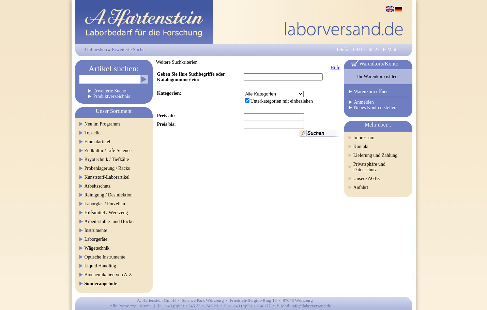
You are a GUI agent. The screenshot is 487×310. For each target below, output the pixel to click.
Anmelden (364, 102)
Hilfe (335, 67)
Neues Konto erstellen (375, 107)
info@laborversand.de (311, 305)
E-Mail (389, 49)
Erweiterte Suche (128, 49)
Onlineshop (96, 49)
